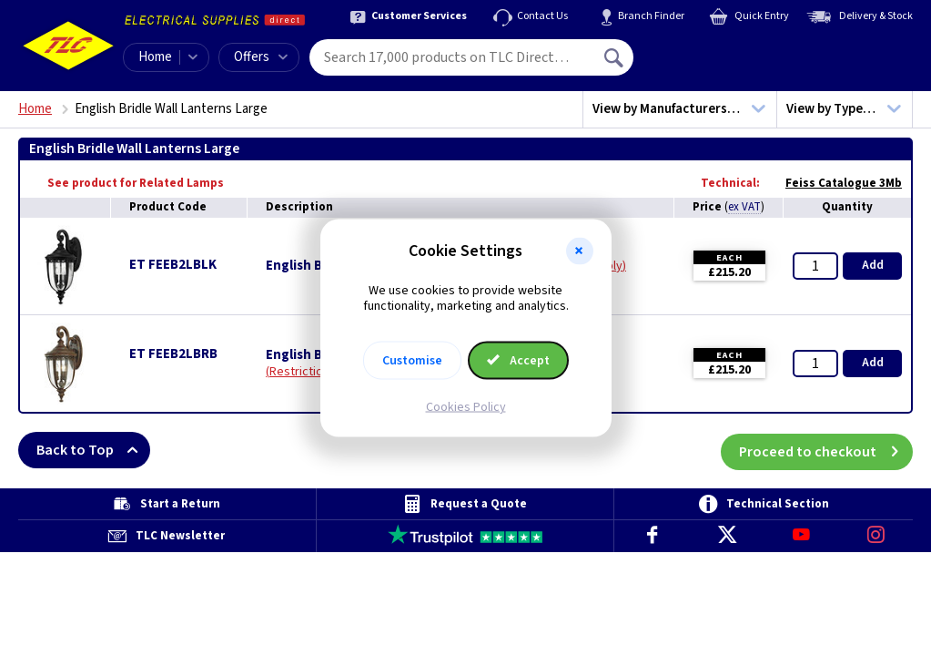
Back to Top (93, 450)
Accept (519, 360)
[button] (579, 251)
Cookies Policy (466, 406)
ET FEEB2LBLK (173, 264)
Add (873, 265)
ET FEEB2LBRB (173, 354)
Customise (412, 360)
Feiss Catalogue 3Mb (834, 183)
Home (155, 57)
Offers (261, 57)
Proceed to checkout (826, 450)
